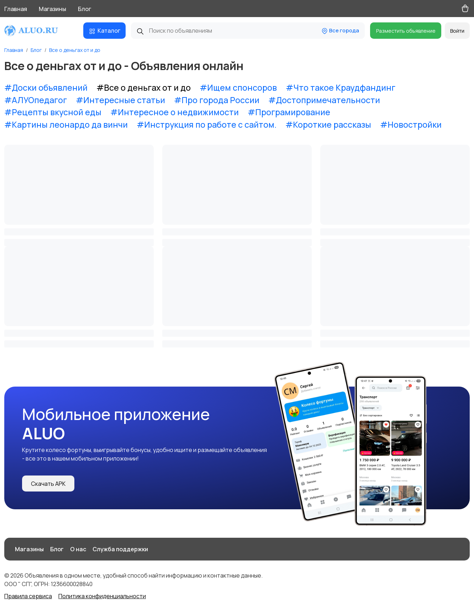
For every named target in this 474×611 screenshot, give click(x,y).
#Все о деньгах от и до (143, 87)
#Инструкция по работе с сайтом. (206, 124)
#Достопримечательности (324, 100)
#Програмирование (289, 112)
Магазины (52, 9)
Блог (84, 9)
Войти (457, 30)
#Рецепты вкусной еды (52, 112)
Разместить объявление (406, 30)
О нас (78, 549)
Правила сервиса (28, 596)
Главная (15, 9)
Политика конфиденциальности (102, 596)
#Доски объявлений (46, 87)
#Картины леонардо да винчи (66, 124)
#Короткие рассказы (328, 124)
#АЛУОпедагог (35, 100)
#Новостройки (411, 124)
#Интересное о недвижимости (174, 112)
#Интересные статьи (120, 100)
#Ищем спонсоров (238, 87)
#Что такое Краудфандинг (340, 87)
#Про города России (216, 100)
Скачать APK (48, 484)
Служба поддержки (120, 549)
